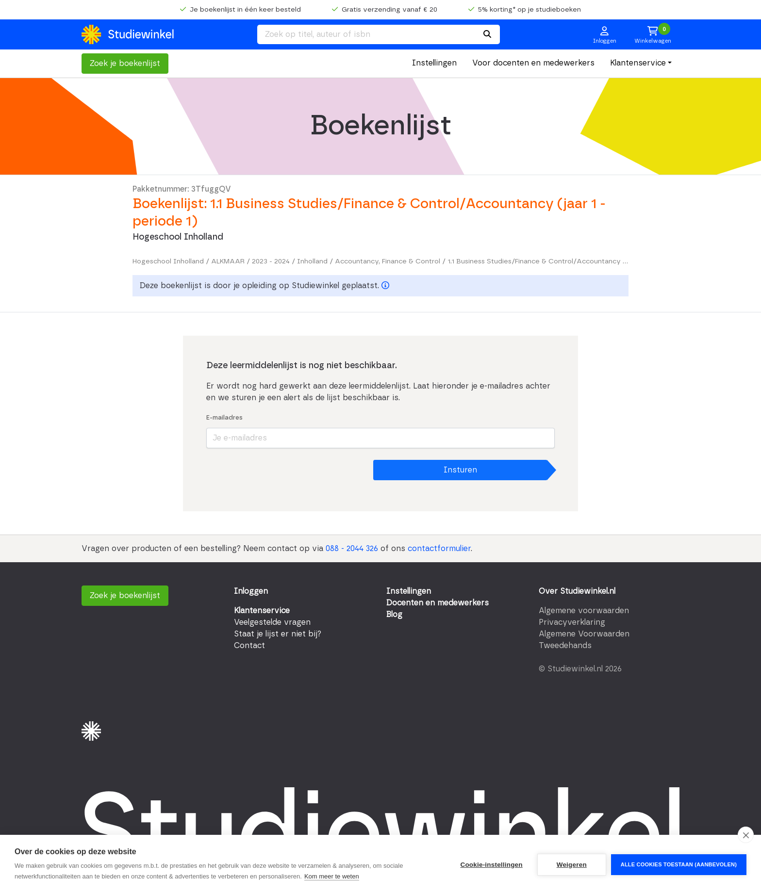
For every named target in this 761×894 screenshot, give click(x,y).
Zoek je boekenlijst (125, 63)
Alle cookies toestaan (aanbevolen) (679, 864)
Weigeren (572, 864)
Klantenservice (638, 63)
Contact (249, 646)
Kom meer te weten (331, 876)
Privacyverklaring (572, 622)
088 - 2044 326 (352, 549)
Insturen (460, 470)
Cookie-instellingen (491, 864)
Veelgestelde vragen (272, 622)
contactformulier (439, 549)
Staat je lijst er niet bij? (277, 634)
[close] (746, 835)
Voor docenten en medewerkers (533, 63)
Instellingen (434, 63)
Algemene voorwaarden (584, 611)
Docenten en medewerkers (437, 603)
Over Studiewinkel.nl (577, 591)
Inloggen (251, 591)
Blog (394, 614)
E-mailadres (224, 418)
